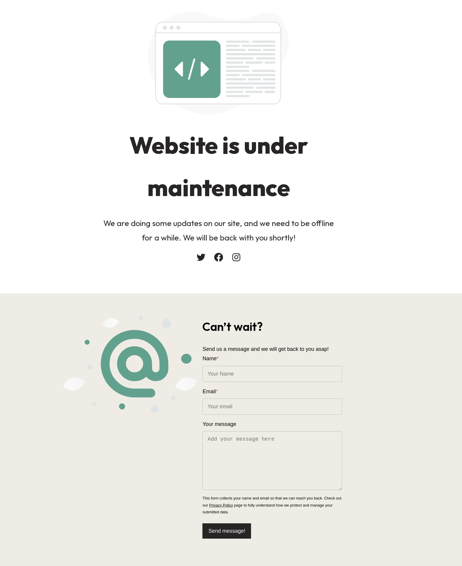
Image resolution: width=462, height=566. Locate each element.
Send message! (255, 525)
